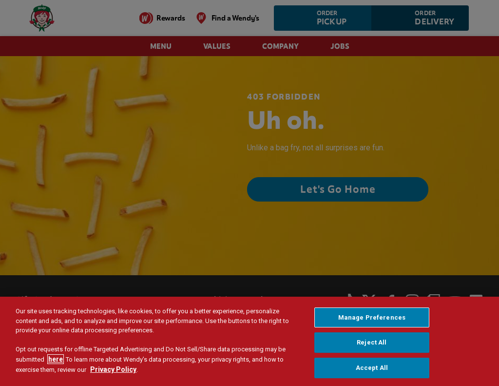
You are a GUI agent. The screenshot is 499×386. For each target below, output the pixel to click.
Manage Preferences (371, 319)
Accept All (372, 369)
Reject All (371, 344)
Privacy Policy (113, 371)
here (55, 361)
